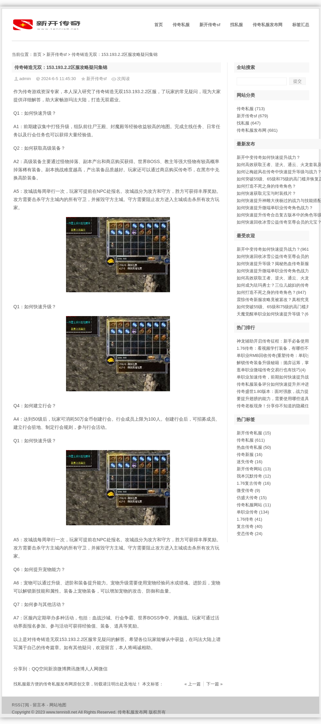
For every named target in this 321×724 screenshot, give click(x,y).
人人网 (91, 668)
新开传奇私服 (254, 432)
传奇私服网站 (254, 504)
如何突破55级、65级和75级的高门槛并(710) (278, 306)
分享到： (22, 668)
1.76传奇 (249, 519)
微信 (103, 668)
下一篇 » (214, 684)
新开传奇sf (209, 24)
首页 (158, 24)
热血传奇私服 (254, 447)
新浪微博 (57, 668)
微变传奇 (248, 490)
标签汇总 (300, 24)
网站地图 (57, 704)
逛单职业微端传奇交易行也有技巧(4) (271, 369)
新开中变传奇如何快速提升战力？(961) (273, 249)
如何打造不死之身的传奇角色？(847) (271, 292)
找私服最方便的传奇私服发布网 (43, 684)
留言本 (39, 704)
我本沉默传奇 (254, 476)
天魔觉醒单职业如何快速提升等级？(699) (275, 313)
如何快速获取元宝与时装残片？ (266, 193)
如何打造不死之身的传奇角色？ (266, 186)
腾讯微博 (75, 668)
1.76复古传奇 (254, 483)
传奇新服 (249, 454)
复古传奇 (249, 526)
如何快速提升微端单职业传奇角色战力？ (275, 207)
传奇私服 (181, 24)
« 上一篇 (192, 684)
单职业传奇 (253, 512)
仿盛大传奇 (252, 497)
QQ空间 (40, 668)
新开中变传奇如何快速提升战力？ (268, 157)
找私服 (236, 24)
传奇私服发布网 (267, 24)
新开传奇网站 (254, 468)
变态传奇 (249, 533)
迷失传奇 (249, 461)
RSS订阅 (20, 704)
